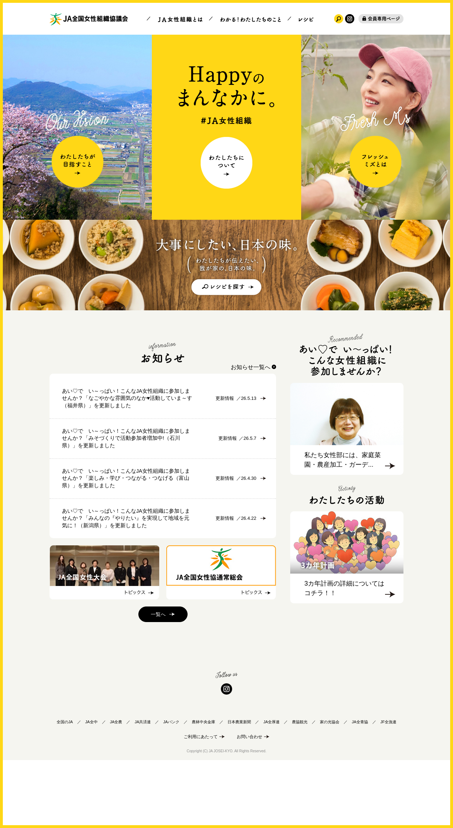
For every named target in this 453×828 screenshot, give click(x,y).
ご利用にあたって (201, 801)
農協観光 (300, 787)
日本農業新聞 (239, 787)
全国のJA (65, 787)
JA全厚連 (271, 787)
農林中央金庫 (203, 787)
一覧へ (158, 680)
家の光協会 (329, 787)
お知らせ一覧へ (250, 367)
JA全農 (116, 787)
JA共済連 (142, 787)
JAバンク (171, 787)
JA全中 (91, 787)
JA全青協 (360, 787)
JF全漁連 (388, 787)
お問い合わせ (249, 801)
